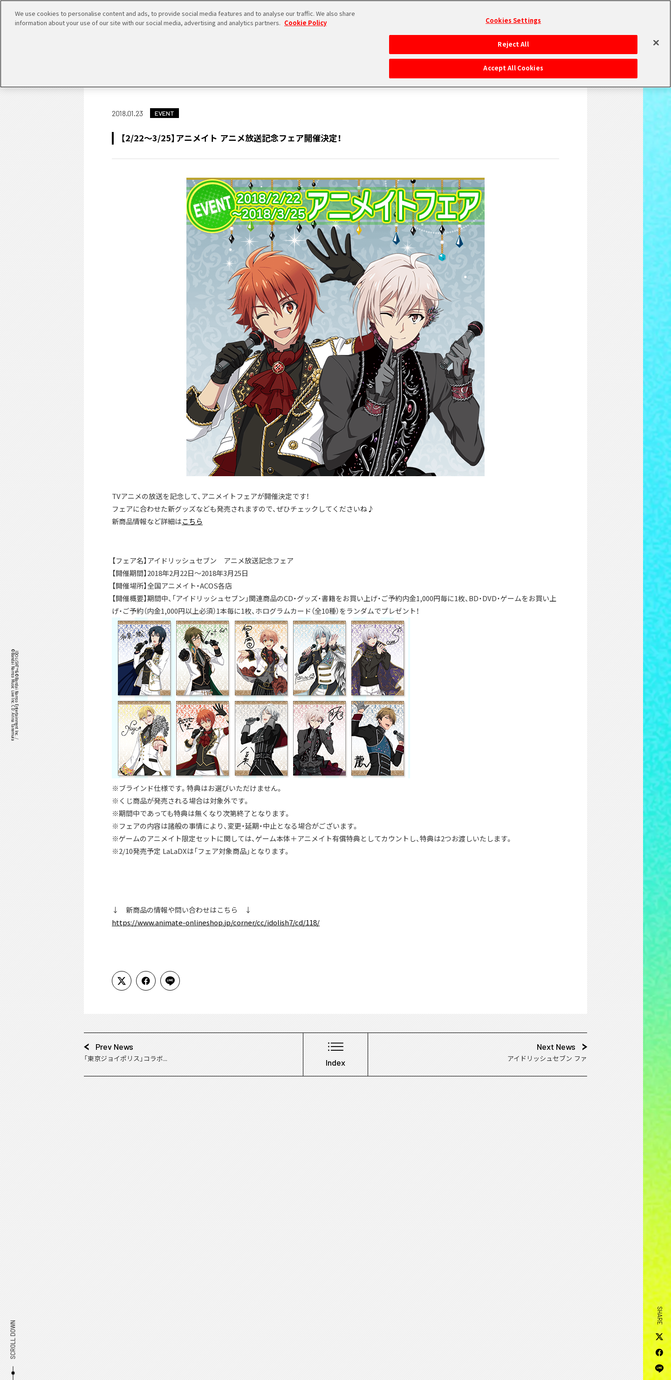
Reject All (513, 39)
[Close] (656, 38)
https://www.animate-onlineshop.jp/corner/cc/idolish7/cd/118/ (216, 922)
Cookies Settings (513, 16)
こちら (192, 521)
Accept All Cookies (513, 63)
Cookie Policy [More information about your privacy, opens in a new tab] (305, 18)
